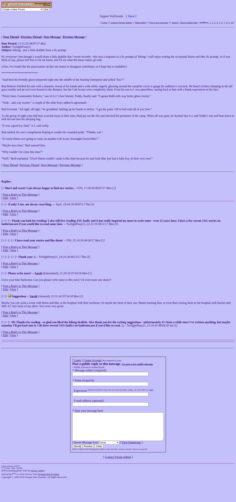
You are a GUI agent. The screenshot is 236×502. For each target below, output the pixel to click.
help (145, 390)
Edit (5, 197)
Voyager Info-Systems (48, 479)
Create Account (87, 360)
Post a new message (158, 22)
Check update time (188, 22)
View (13, 197)
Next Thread (10, 165)
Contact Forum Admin (121, 22)
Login (104, 22)
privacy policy (37, 476)
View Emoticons (125, 447)
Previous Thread (29, 165)
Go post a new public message (132, 364)
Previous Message (70, 165)
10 (232, 22)
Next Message (49, 165)
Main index (140, 22)
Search (175, 22)
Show (131, 16)
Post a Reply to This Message (20, 194)
